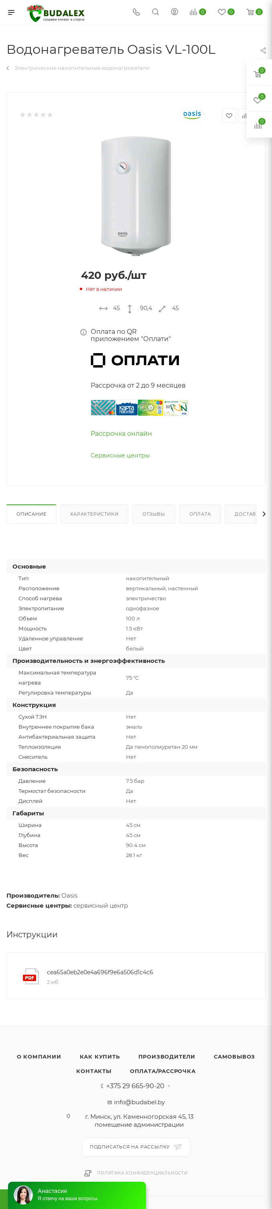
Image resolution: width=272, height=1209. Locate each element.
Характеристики (94, 514)
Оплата (200, 514)
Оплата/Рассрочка (163, 1071)
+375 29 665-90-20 (135, 1086)
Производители (166, 1056)
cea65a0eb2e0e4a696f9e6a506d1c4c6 (100, 972)
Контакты (93, 1071)
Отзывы (153, 514)
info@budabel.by (139, 1102)
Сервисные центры (120, 455)
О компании (39, 1056)
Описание (31, 514)
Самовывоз (234, 1056)
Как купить (100, 1056)
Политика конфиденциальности (142, 1173)
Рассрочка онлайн (121, 433)
